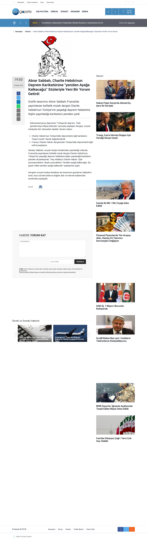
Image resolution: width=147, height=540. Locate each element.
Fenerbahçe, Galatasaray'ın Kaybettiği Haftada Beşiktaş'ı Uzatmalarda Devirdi (72, 23)
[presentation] (20, 23)
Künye (60, 529)
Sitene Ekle (50, 2)
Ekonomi (75, 11)
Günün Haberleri (32, 2)
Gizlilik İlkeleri (78, 529)
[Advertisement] (52, 211)
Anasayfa (51, 529)
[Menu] (108, 12)
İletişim (68, 529)
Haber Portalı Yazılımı (24, 536)
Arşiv (42, 2)
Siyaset (64, 11)
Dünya (85, 11)
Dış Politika (42, 11)
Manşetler (21, 2)
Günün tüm (127, 23)
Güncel (54, 11)
